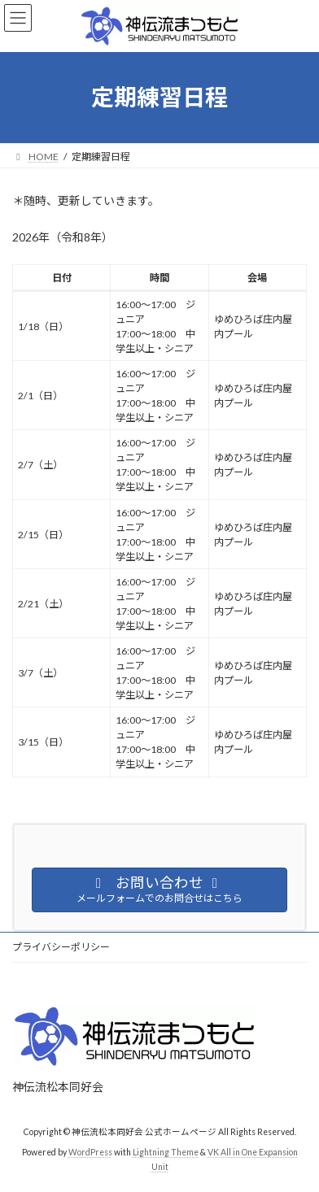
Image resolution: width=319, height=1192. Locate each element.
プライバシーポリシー (61, 947)
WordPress (90, 1152)
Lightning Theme (166, 1152)
